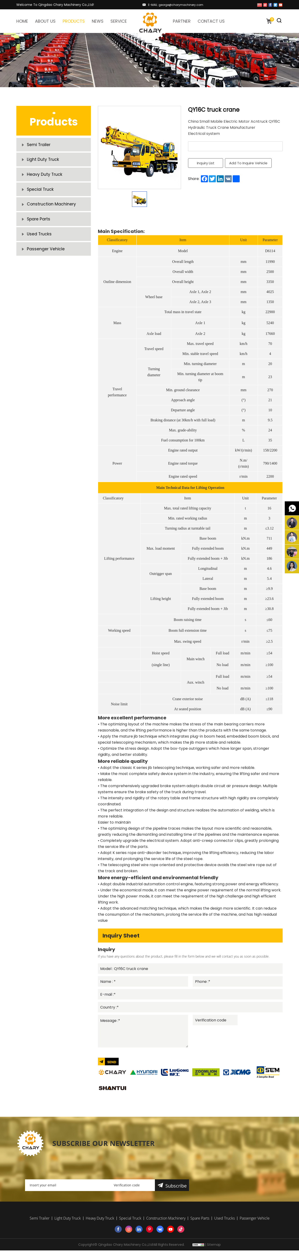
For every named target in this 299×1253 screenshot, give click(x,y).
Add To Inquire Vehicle (249, 163)
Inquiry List (205, 163)
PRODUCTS (74, 21)
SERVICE (118, 21)
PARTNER (182, 21)
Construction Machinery (52, 211)
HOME (22, 21)
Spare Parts (39, 227)
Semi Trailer (39, 145)
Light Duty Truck (43, 162)
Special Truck (41, 194)
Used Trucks (39, 244)
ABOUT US (45, 21)
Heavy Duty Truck (45, 178)
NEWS (97, 21)
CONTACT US (211, 21)
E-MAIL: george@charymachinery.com (175, 5)
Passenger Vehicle (46, 260)
